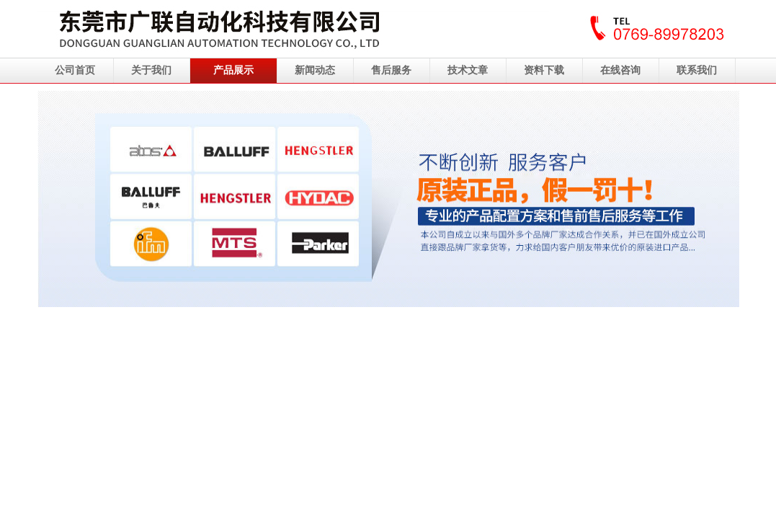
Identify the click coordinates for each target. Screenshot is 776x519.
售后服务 (391, 70)
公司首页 (75, 70)
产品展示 (233, 70)
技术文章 (467, 70)
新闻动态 (315, 70)
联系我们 (697, 70)
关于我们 (151, 70)
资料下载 (544, 70)
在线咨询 (620, 70)
